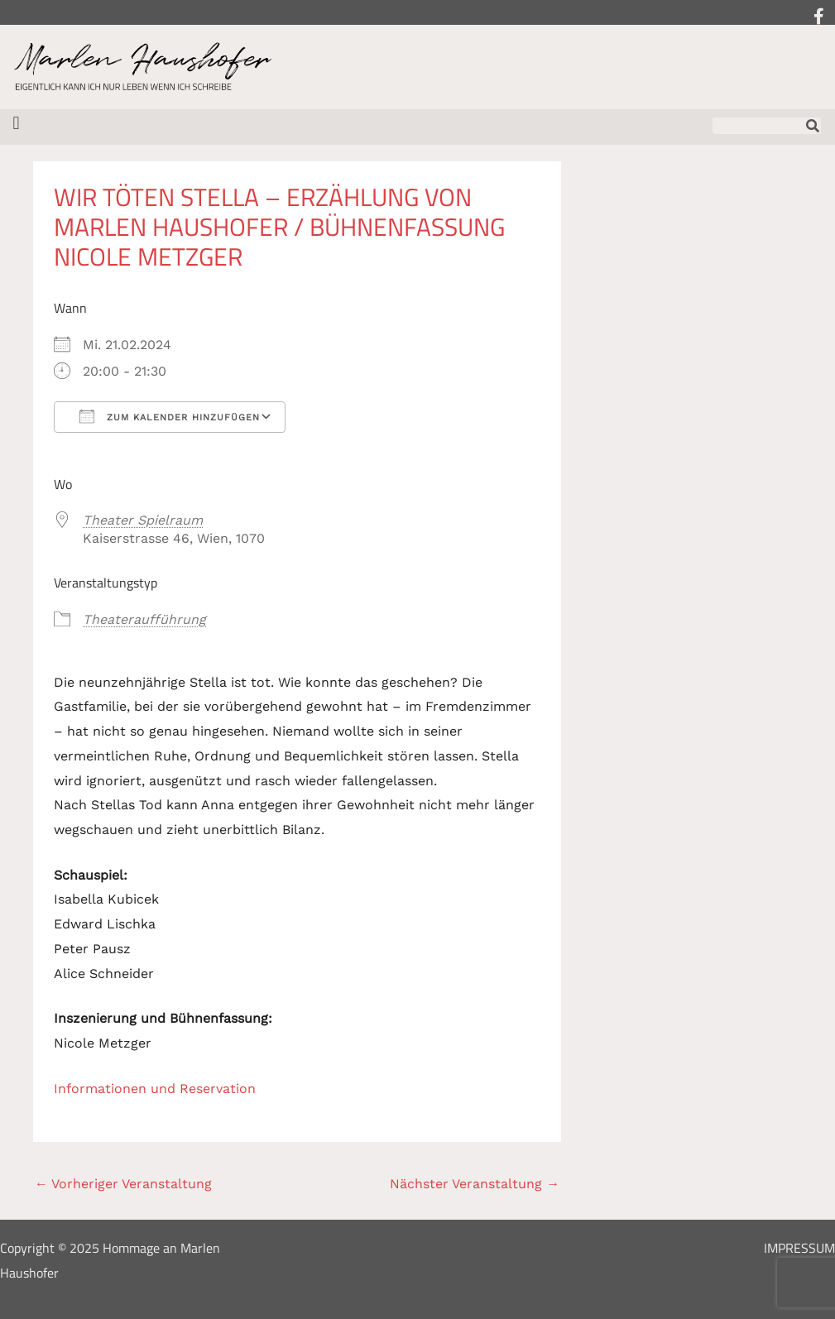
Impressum (799, 1248)
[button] (16, 123)
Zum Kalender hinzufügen (169, 416)
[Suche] (812, 126)
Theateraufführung (144, 619)
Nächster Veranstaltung (474, 1184)
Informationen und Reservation (155, 1088)
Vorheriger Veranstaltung (123, 1184)
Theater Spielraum (143, 520)
